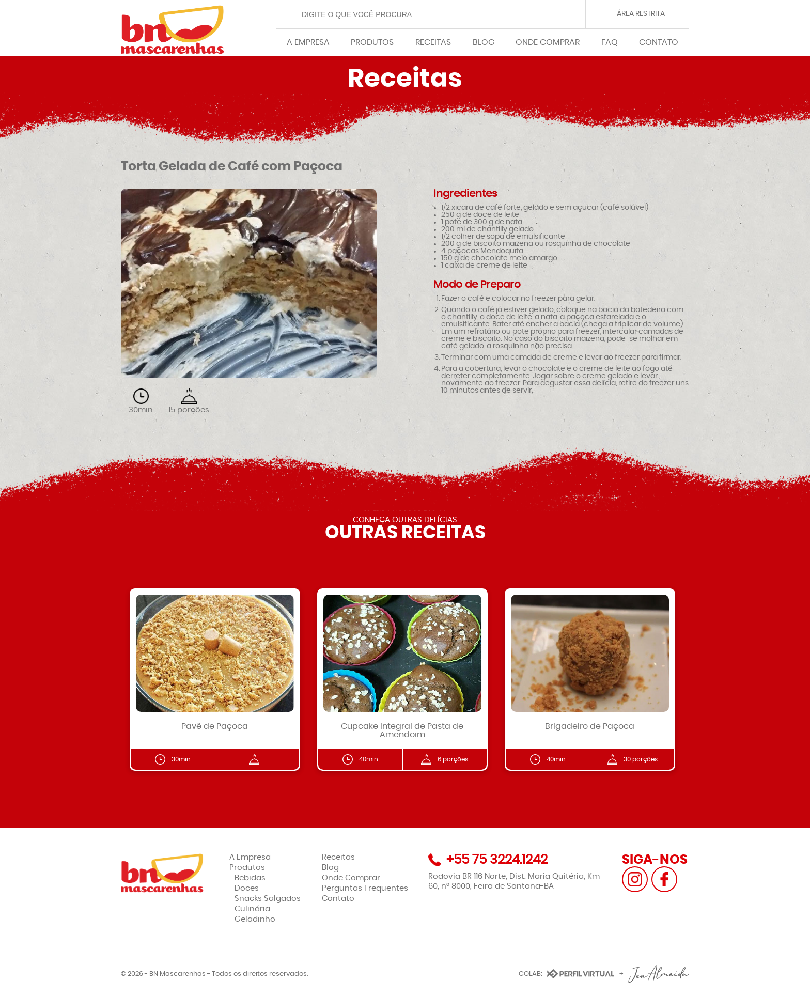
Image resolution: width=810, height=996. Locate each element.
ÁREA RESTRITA (641, 14)
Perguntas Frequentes (365, 888)
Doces (247, 888)
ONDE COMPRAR (548, 42)
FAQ (609, 42)
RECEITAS (433, 42)
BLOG (483, 42)
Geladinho (255, 919)
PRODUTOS (372, 42)
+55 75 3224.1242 (497, 859)
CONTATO (658, 42)
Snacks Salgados (268, 898)
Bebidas (250, 878)
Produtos (247, 868)
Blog (330, 868)
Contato (338, 898)
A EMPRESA (308, 42)
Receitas (338, 857)
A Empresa (250, 857)
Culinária (252, 909)
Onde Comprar (351, 878)
